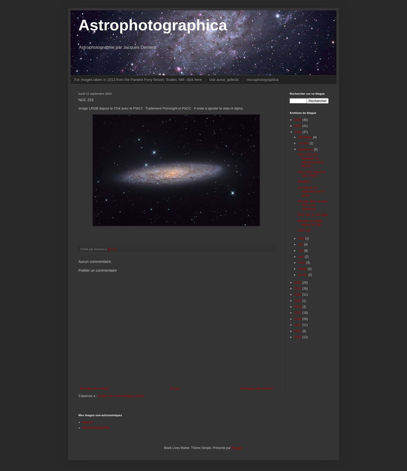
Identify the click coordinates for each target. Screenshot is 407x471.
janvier (303, 275)
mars (302, 262)
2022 (298, 282)
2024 (298, 126)
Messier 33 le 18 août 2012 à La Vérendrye (312, 205)
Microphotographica (96, 427)
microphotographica (263, 80)
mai (301, 250)
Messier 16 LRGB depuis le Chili (309, 223)
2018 (298, 307)
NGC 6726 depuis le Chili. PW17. (311, 174)
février (303, 269)
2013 (298, 337)
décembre (305, 137)
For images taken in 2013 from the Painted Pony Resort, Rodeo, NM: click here (138, 80)
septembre (306, 149)
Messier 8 (304, 181)
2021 (298, 288)
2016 (298, 319)
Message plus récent (94, 388)
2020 (298, 294)
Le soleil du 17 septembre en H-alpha (310, 191)
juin (301, 244)
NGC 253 (303, 231)
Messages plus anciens (256, 388)
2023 (298, 132)
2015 (298, 325)
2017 (298, 313)
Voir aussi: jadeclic (224, 80)
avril (301, 256)
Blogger (237, 448)
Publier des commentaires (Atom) (121, 396)
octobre (303, 143)
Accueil (174, 388)
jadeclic (87, 422)
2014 (298, 331)
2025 (298, 120)
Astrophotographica (152, 25)
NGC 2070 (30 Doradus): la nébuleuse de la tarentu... (310, 160)
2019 (298, 301)
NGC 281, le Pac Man (312, 215)
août (301, 238)
